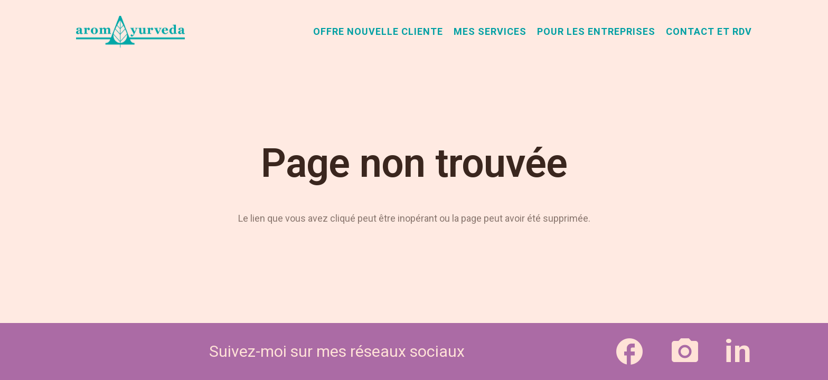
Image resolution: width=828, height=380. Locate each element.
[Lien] (629, 351)
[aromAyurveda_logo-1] (130, 32)
